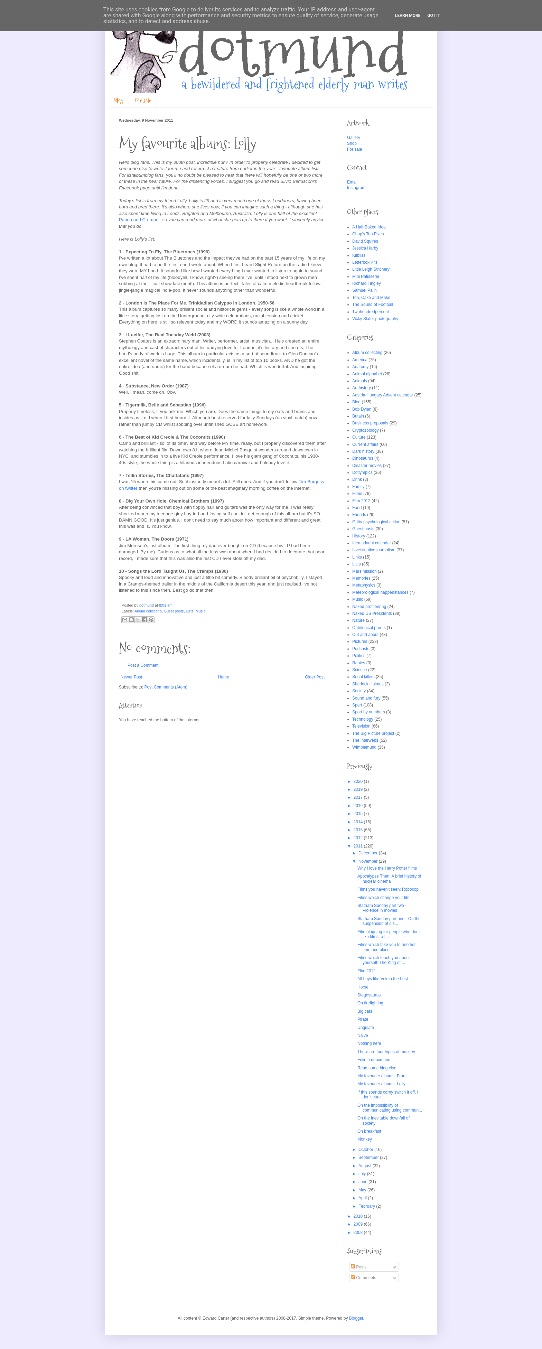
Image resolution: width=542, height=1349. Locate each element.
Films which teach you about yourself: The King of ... (383, 960)
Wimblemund (364, 747)
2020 (359, 781)
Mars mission (364, 571)
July (362, 1173)
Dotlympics (362, 472)
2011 (359, 846)
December (368, 853)
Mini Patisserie (365, 276)
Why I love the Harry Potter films (387, 868)
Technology (362, 719)
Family (358, 486)
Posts (358, 1267)
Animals (359, 380)
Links (357, 557)
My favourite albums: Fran (381, 1076)
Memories (361, 578)
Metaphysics (363, 585)
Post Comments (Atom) (165, 687)
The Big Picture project (373, 733)
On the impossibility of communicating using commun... (389, 1108)
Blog (118, 100)
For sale (143, 100)
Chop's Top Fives (368, 234)
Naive (362, 1035)
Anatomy (360, 366)
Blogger (356, 1318)
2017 (359, 797)
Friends (359, 514)
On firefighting (370, 1003)
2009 (359, 1224)
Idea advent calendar (371, 543)
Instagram (356, 187)
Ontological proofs (369, 627)
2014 (359, 821)
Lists (189, 611)
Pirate (362, 1019)
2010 (359, 1216)
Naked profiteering (369, 606)
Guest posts (174, 611)
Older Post (315, 677)
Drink (357, 479)
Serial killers (363, 676)
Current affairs (365, 444)
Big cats (364, 1011)
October (366, 1149)
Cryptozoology (365, 430)
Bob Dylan (361, 409)
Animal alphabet (367, 374)
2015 (359, 813)
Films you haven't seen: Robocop (388, 889)
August (365, 1165)
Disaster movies (367, 465)
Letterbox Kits (364, 262)
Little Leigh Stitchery (371, 269)
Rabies (358, 663)
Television (361, 726)
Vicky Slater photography (375, 318)
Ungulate (365, 1027)
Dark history (363, 451)
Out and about (365, 634)
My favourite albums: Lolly (381, 1083)
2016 (359, 805)
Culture (359, 437)
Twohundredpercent (370, 311)
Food (357, 507)
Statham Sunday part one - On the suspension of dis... (389, 921)
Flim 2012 (361, 500)
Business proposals (370, 423)
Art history (361, 387)
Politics (358, 655)
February (367, 1206)
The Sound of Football (372, 304)
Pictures (359, 641)
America (359, 359)
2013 (359, 829)
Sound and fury (366, 698)
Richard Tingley (366, 283)
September (369, 1157)
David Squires (365, 241)
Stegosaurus (369, 995)
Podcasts (360, 648)
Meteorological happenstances (380, 592)
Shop (352, 143)
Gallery (353, 137)
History (358, 536)
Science (359, 669)
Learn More (408, 15)
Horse (362, 987)
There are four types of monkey (386, 1051)
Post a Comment (143, 665)
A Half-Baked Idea (369, 227)
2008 (359, 1232)
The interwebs (365, 740)
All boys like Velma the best (382, 978)
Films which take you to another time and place (386, 947)
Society (359, 690)
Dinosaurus (362, 458)
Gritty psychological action (376, 521)
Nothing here (369, 1043)
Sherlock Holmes (368, 684)
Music (200, 611)
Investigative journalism (373, 549)
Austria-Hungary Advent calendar (382, 395)
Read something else (376, 1068)
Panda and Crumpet (139, 219)
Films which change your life (383, 897)
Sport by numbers (368, 712)
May (362, 1190)
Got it (433, 15)
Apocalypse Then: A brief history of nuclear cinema (389, 878)
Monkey (364, 1139)
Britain (358, 416)
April (363, 1198)
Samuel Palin (364, 290)
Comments (363, 1277)
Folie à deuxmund (373, 1059)
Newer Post (131, 677)
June (363, 1181)
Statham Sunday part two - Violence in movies (381, 908)
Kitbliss (358, 255)
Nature (358, 620)
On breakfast (369, 1131)
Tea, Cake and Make (371, 297)
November (368, 861)
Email (352, 182)
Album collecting (148, 611)
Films (357, 493)
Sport (357, 705)
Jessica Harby (365, 248)
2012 (359, 837)
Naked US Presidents (372, 613)
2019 (359, 789)
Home (223, 677)
